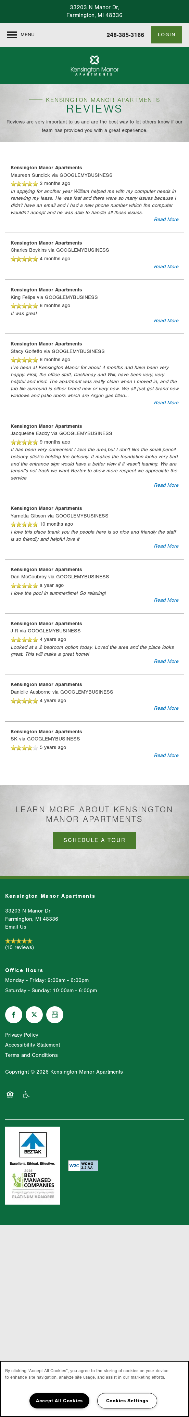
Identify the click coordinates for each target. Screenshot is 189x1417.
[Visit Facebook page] (13, 1014)
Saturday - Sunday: (28, 990)
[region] (94, 1389)
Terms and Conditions (31, 1055)
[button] (166, 34)
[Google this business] (54, 1014)
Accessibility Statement (32, 1045)
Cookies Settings (127, 1401)
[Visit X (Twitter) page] (34, 1014)
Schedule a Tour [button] (94, 840)
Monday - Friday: (25, 980)
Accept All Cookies (59, 1401)
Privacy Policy (21, 1035)
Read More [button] (166, 219)
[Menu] (21, 35)
